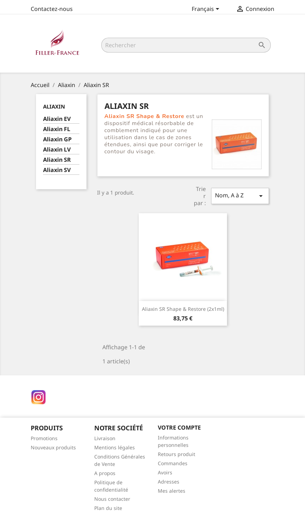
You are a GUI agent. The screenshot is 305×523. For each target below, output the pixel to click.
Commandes (172, 463)
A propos (104, 473)
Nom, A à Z (240, 195)
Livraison (104, 438)
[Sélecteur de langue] (207, 9)
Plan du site (108, 508)
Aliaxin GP (57, 139)
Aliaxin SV (57, 170)
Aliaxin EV (57, 119)
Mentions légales (114, 447)
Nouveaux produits (53, 447)
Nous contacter (112, 499)
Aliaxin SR (57, 160)
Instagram (38, 397)
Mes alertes (171, 490)
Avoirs (165, 472)
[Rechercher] (186, 45)
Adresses (168, 481)
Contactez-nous (52, 9)
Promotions (44, 438)
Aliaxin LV (57, 149)
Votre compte (179, 427)
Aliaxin (54, 106)
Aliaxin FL (56, 129)
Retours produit (176, 454)
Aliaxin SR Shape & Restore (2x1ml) (183, 309)
